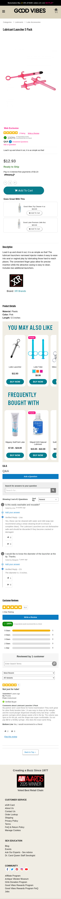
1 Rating (22, 133)
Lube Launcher (15, 367)
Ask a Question (10, 145)
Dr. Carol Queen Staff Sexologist (20, 855)
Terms (8, 824)
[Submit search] (53, 490)
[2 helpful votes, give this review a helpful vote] (5, 731)
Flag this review (10, 737)
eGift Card (9, 805)
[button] (34, 371)
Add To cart (24, 190)
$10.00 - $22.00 (38, 449)
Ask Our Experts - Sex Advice (19, 852)
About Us (9, 808)
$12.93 (15, 373)
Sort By (34, 499)
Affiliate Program (12, 875)
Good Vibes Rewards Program (19, 885)
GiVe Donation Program (16, 882)
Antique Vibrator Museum (17, 879)
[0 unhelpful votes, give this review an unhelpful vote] (12, 731)
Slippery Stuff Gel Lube (15, 442)
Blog (7, 846)
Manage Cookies (13, 830)
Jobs (7, 891)
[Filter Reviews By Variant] (28, 678)
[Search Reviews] (30, 663)
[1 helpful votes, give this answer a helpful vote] (8, 578)
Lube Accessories (33, 22)
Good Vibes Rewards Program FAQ (21, 888)
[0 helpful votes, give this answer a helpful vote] (8, 537)
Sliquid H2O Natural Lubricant (38, 443)
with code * (30, 3)
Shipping (9, 817)
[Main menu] (3, 11)
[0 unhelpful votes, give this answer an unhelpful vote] (8, 544)
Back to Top (30, 752)
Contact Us (10, 811)
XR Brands (20, 291)
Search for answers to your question (21, 486)
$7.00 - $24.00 (15, 448)
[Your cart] (56, 11)
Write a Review (33, 133)
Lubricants (19, 22)
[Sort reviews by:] (28, 673)
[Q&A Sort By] (48, 499)
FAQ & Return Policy (14, 827)
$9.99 (38, 375)
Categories (7, 22)
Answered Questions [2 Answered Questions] (20, 142)
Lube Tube (38, 367)
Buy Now (15, 381)
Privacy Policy (11, 820)
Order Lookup (11, 814)
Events (8, 849)
